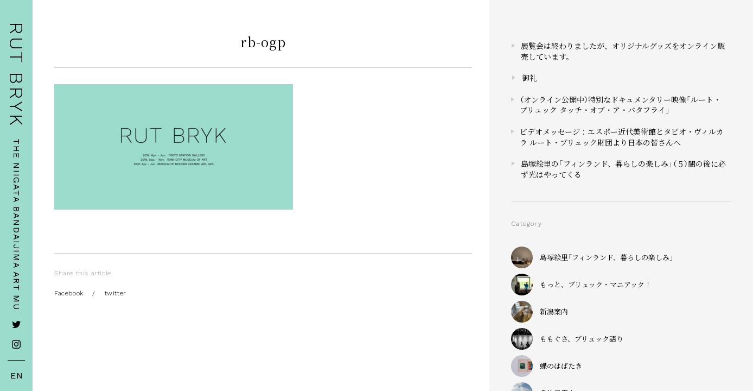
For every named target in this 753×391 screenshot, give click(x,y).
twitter (115, 293)
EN (16, 375)
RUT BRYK (16, 75)
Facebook (69, 293)
